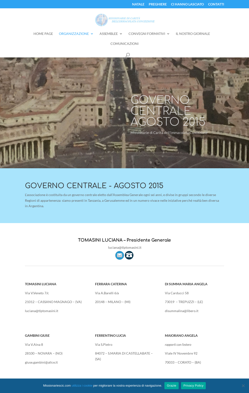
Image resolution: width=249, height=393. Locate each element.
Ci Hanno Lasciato (187, 4)
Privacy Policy (193, 385)
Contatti (216, 4)
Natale (138, 4)
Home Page (43, 34)
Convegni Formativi (147, 34)
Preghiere (158, 4)
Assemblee (109, 34)
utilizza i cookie (82, 385)
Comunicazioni (124, 44)
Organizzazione (74, 34)
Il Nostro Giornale (193, 34)
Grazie (171, 385)
